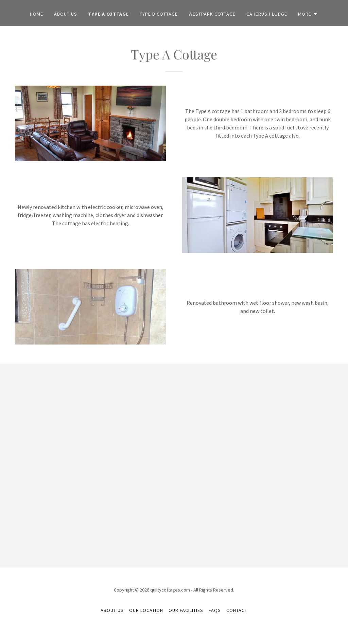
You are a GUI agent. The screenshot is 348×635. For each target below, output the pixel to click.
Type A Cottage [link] (108, 14)
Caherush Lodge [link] (266, 14)
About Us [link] (65, 14)
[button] (308, 14)
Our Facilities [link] (186, 610)
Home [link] (36, 14)
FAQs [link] (215, 610)
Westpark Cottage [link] (212, 14)
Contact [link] (236, 610)
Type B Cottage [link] (159, 14)
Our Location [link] (146, 610)
